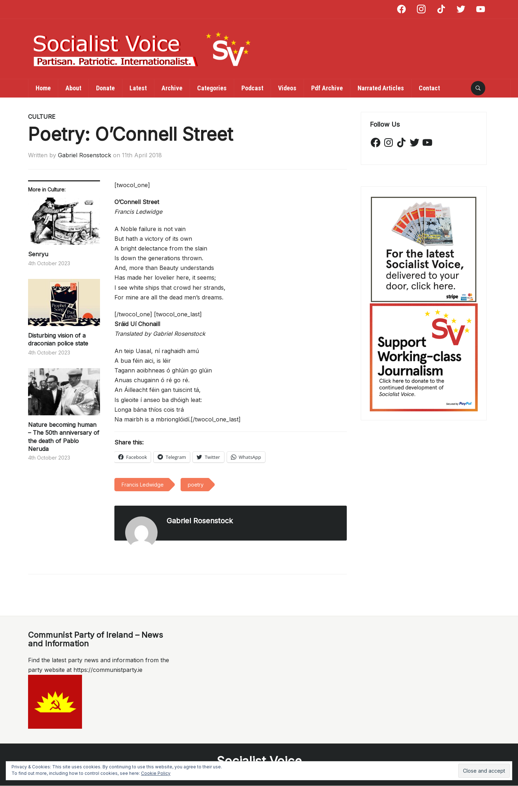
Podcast (252, 88)
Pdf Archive (327, 88)
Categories (212, 88)
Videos (287, 88)
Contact (429, 88)
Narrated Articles (381, 88)
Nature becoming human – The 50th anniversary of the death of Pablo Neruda (63, 436)
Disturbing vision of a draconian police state (58, 339)
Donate (105, 88)
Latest (138, 88)
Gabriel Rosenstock (84, 155)
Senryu (38, 254)
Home (43, 88)
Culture (41, 116)
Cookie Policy (156, 773)
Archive (172, 88)
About (73, 88)
